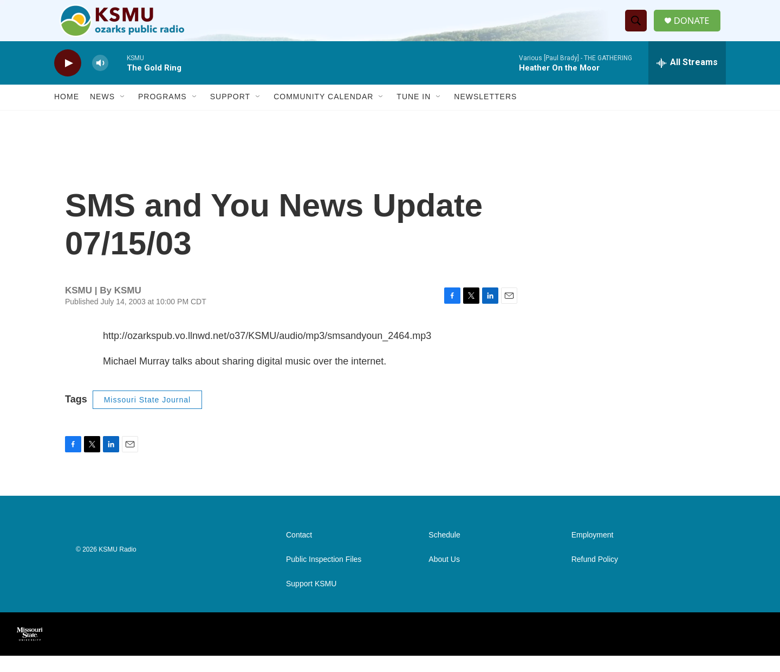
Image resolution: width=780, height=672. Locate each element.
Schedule (444, 551)
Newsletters (485, 112)
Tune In (413, 112)
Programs (162, 112)
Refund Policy (594, 576)
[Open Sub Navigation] (123, 112)
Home (66, 112)
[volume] (100, 79)
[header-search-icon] (638, 29)
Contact (299, 551)
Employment (592, 551)
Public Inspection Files (323, 576)
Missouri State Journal (147, 415)
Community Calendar (323, 112)
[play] (67, 79)
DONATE (696, 28)
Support (230, 112)
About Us (444, 576)
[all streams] (687, 78)
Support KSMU (311, 600)
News (102, 112)
